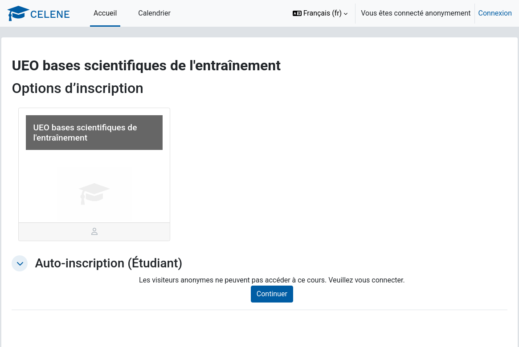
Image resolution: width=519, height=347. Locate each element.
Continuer (281, 294)
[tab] (107, 232)
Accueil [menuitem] (105, 13)
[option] (399, 13)
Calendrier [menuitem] (154, 13)
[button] (320, 13)
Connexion (495, 13)
